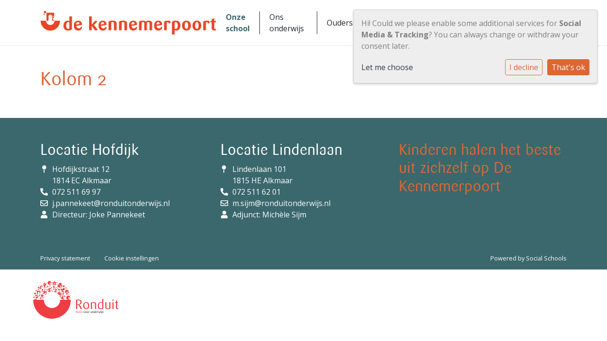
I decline (523, 67)
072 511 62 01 (256, 192)
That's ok (568, 67)
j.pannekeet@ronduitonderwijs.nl (111, 203)
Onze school (238, 23)
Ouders (340, 23)
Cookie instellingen (131, 258)
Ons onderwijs (286, 23)
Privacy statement (65, 258)
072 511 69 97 (76, 192)
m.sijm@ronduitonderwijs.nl (281, 203)
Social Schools (546, 258)
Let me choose (387, 67)
